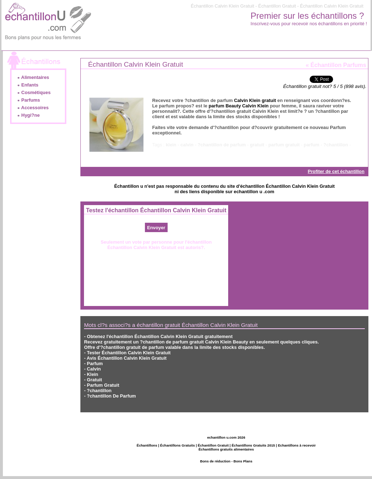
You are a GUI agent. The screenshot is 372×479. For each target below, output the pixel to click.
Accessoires (33, 107)
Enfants (27, 85)
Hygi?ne (28, 115)
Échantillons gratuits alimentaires (226, 449)
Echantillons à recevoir (297, 445)
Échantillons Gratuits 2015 (253, 445)
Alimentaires (33, 77)
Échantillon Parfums (338, 65)
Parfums (28, 100)
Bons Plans (243, 461)
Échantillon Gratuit (213, 445)
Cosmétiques (33, 92)
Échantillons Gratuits (177, 445)
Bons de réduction (215, 461)
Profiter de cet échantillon (336, 171)
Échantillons (147, 445)
